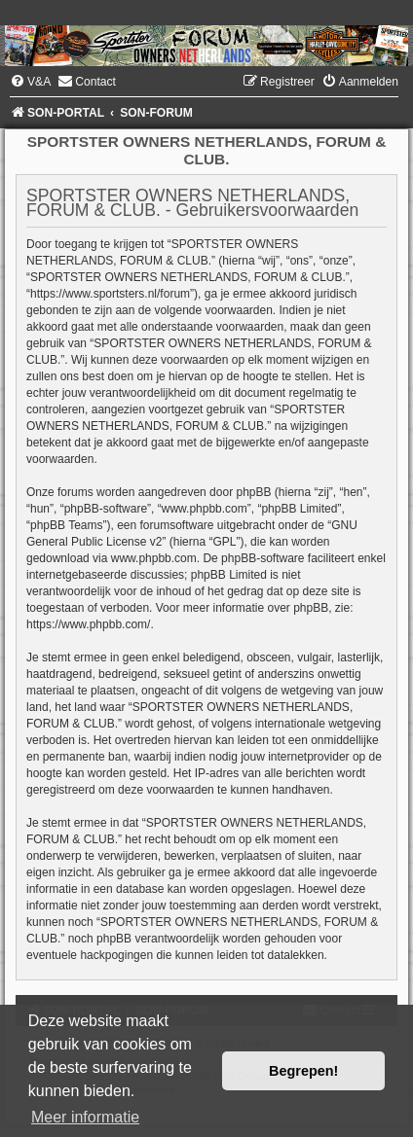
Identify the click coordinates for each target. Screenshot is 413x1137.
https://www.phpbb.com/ (88, 624)
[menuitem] (30, 82)
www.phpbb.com (154, 558)
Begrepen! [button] (303, 1071)
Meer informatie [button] (85, 1117)
